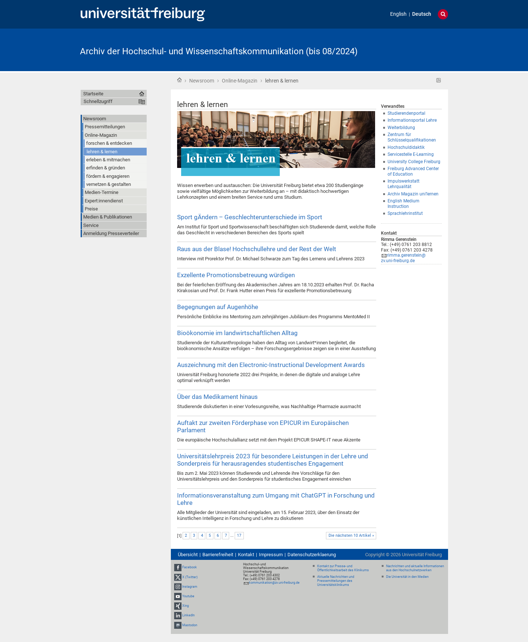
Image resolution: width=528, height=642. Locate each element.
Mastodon (189, 625)
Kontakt (246, 554)
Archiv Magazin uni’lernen (413, 194)
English (398, 14)
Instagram (189, 586)
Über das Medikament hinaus (217, 396)
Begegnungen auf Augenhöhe (217, 307)
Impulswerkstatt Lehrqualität (403, 184)
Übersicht (188, 554)
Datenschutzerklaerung (311, 554)
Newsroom (201, 81)
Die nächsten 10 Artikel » (351, 535)
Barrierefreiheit (217, 554)
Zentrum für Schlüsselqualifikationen (412, 137)
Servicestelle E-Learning (411, 154)
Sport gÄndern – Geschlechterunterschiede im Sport (249, 217)
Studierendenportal (406, 113)
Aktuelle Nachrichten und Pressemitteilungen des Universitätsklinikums (335, 581)
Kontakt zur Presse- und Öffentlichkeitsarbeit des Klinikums (343, 568)
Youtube (188, 596)
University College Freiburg (414, 161)
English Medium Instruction (403, 203)
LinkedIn (188, 615)
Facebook (189, 567)
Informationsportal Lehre (412, 120)
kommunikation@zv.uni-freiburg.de (274, 582)
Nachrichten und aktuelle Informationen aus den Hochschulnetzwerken (415, 568)
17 (239, 535)
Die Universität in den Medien (407, 577)
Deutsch (421, 14)
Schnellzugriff (98, 101)
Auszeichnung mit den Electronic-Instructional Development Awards (271, 364)
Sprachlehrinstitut (405, 213)
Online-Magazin (239, 81)
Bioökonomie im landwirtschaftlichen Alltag (237, 333)
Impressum (271, 554)
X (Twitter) (190, 577)
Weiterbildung (401, 127)
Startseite (179, 79)
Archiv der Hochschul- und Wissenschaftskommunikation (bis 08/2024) (219, 51)
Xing (185, 606)
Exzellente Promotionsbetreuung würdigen (236, 275)
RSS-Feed (439, 80)
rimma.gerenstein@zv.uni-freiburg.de (403, 258)
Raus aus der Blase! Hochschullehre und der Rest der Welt (256, 249)
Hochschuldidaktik (406, 147)
